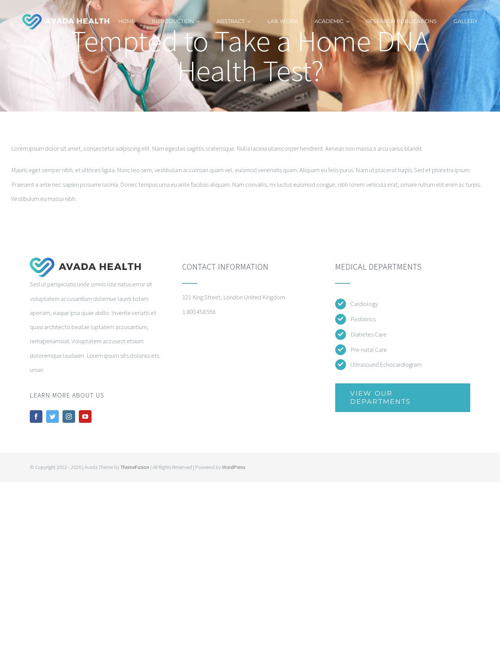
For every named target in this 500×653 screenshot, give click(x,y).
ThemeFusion (135, 467)
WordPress (233, 467)
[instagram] (68, 416)
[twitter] (52, 416)
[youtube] (85, 416)
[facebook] (36, 416)
